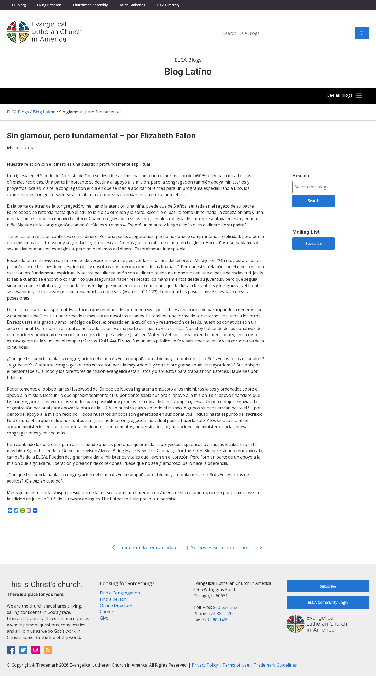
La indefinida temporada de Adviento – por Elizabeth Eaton (150, 547)
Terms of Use (235, 665)
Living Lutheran (49, 5)
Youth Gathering (132, 5)
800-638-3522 (226, 607)
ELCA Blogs (18, 112)
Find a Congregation (120, 593)
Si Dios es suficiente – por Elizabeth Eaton (223, 547)
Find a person (113, 599)
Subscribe (313, 243)
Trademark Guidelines (275, 665)
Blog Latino (44, 112)
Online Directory (116, 605)
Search (300, 176)
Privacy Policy (205, 665)
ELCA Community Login (328, 602)
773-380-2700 (221, 613)
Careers (107, 612)
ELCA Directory (168, 5)
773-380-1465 (215, 620)
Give (104, 618)
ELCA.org (19, 5)
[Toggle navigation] (343, 95)
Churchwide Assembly (90, 5)
